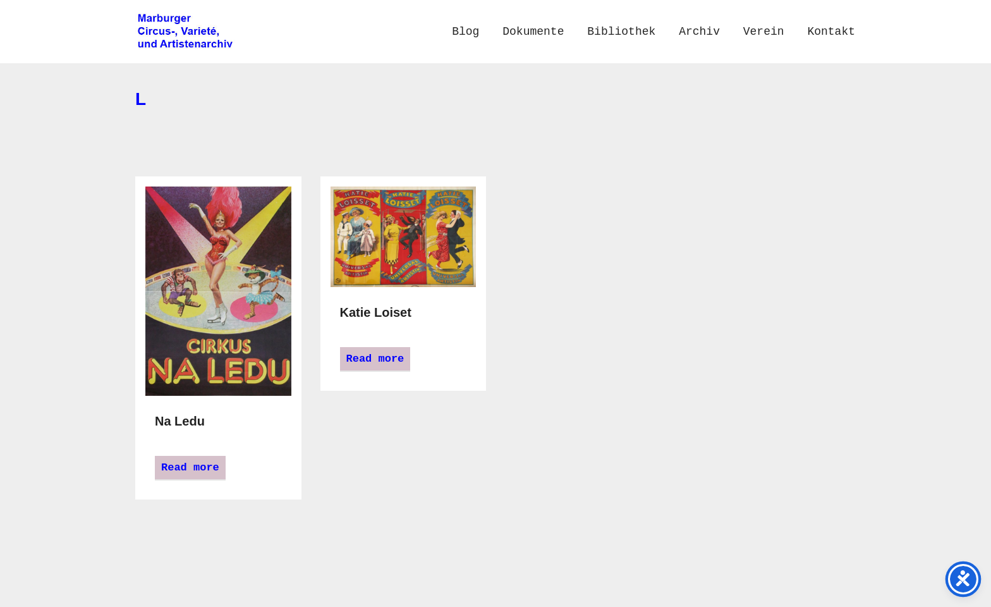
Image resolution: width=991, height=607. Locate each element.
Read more (190, 467)
